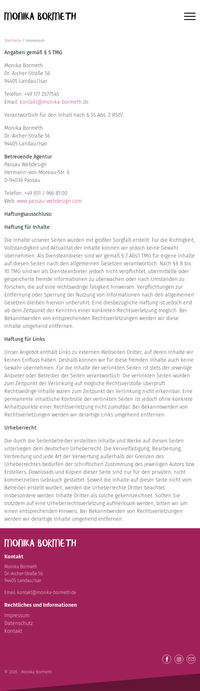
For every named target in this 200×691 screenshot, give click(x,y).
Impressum (16, 615)
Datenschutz (18, 623)
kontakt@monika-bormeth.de (54, 102)
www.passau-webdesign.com (49, 201)
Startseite (12, 40)
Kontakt (13, 631)
